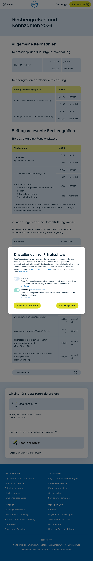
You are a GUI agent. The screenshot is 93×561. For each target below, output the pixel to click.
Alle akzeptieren (67, 305)
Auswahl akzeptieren (27, 305)
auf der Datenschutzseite (41, 269)
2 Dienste (25, 297)
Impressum (23, 272)
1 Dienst (25, 286)
